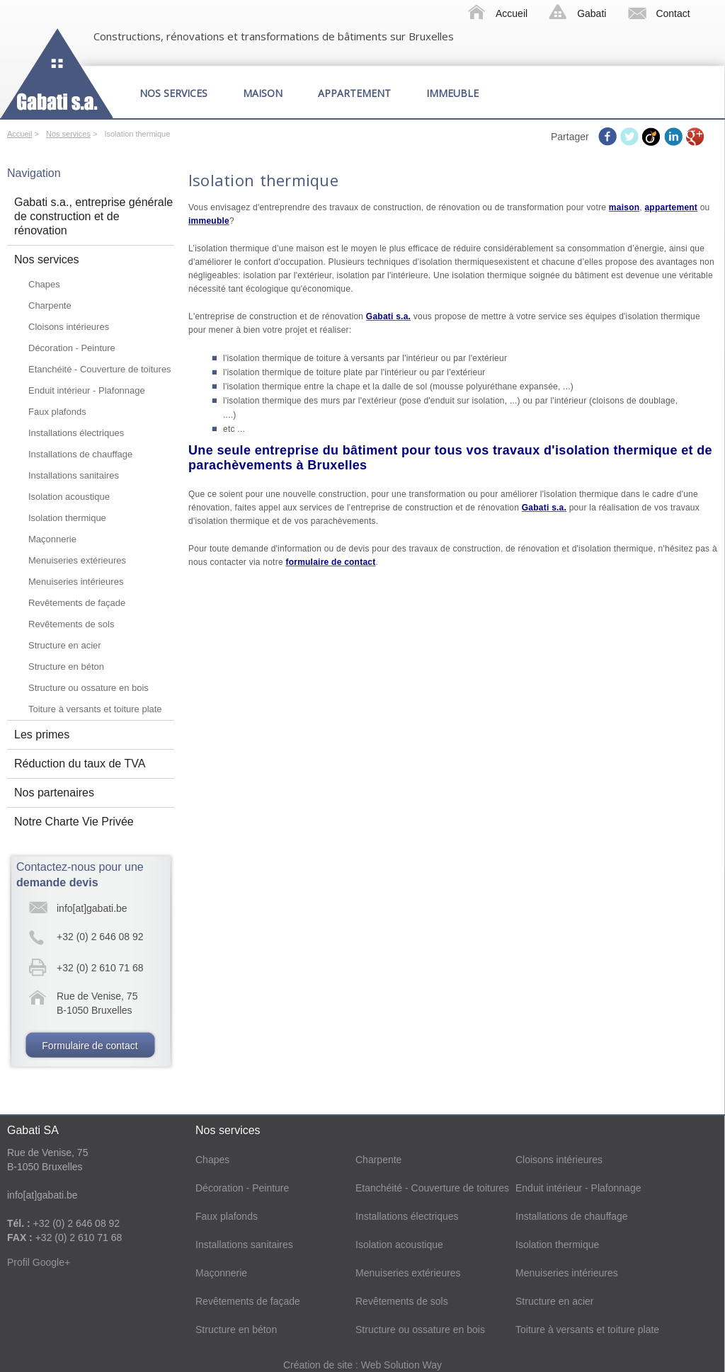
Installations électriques (76, 433)
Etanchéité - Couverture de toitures (99, 369)
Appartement (354, 93)
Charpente (50, 305)
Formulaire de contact (89, 1045)
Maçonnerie (52, 539)
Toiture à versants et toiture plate (95, 709)
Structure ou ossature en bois (88, 687)
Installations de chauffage (80, 454)
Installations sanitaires (73, 475)
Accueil (511, 13)
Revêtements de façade (76, 603)
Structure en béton (66, 666)
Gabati (591, 13)
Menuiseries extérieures (77, 560)
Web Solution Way (401, 1365)
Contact (673, 13)
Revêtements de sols (71, 624)
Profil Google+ (38, 1262)
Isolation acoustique (69, 496)
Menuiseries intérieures (75, 581)
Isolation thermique (67, 518)
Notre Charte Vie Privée (74, 822)
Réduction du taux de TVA (79, 764)
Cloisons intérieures (68, 326)
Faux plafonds (57, 411)
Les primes (41, 734)
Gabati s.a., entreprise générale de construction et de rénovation (93, 216)
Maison (262, 93)
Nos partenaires (54, 793)
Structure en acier (64, 645)
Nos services (173, 93)
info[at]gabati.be (92, 908)
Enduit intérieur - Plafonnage (86, 390)
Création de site (319, 1365)
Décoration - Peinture (71, 348)
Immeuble (452, 93)
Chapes (44, 284)
